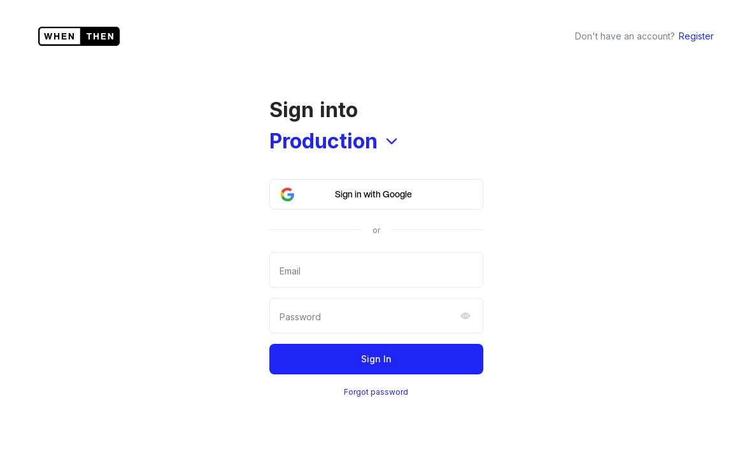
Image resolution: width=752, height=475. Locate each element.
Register (696, 36)
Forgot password (376, 392)
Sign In (376, 358)
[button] (376, 194)
